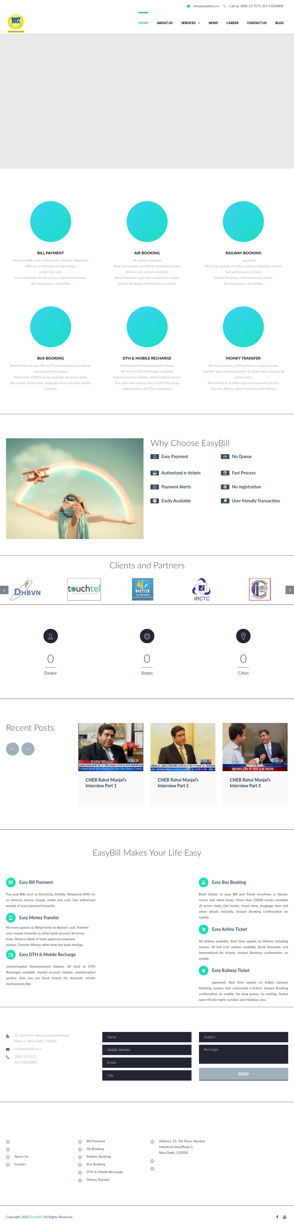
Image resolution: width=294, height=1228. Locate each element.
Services (188, 23)
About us (164, 23)
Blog (279, 23)
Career (232, 23)
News (213, 23)
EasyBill (35, 1217)
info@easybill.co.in (206, 6)
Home (143, 23)
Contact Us (257, 23)
